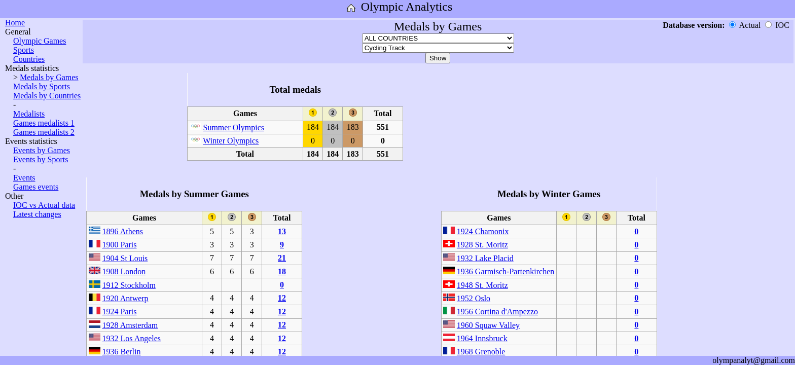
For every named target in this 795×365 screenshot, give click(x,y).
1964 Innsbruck (482, 338)
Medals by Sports (41, 86)
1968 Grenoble (481, 351)
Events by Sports (40, 159)
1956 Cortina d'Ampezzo (497, 311)
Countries (29, 59)
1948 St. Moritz (482, 285)
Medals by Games (49, 77)
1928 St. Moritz (482, 244)
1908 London (124, 271)
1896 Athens (122, 231)
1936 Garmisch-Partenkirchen (505, 271)
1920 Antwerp (125, 298)
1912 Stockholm (129, 285)
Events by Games (41, 150)
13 (282, 231)
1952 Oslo (473, 298)
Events (24, 177)
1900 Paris (119, 244)
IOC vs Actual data (44, 205)
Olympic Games (39, 40)
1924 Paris (119, 311)
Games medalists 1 (44, 123)
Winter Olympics (231, 140)
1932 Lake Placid (485, 258)
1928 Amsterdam (130, 325)
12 (282, 298)
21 (282, 257)
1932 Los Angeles (131, 338)
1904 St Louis (125, 258)
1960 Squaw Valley (488, 325)
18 (282, 271)
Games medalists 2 (44, 132)
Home (15, 22)
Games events (35, 186)
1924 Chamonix (483, 231)
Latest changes (37, 214)
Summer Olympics (233, 127)
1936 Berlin (121, 351)
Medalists (29, 114)
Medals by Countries (47, 95)
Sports (23, 50)
